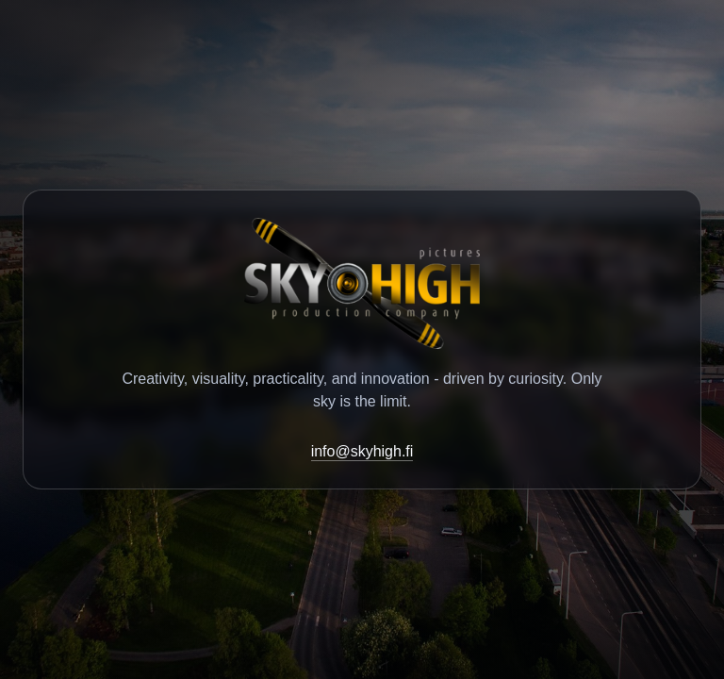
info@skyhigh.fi (362, 451)
